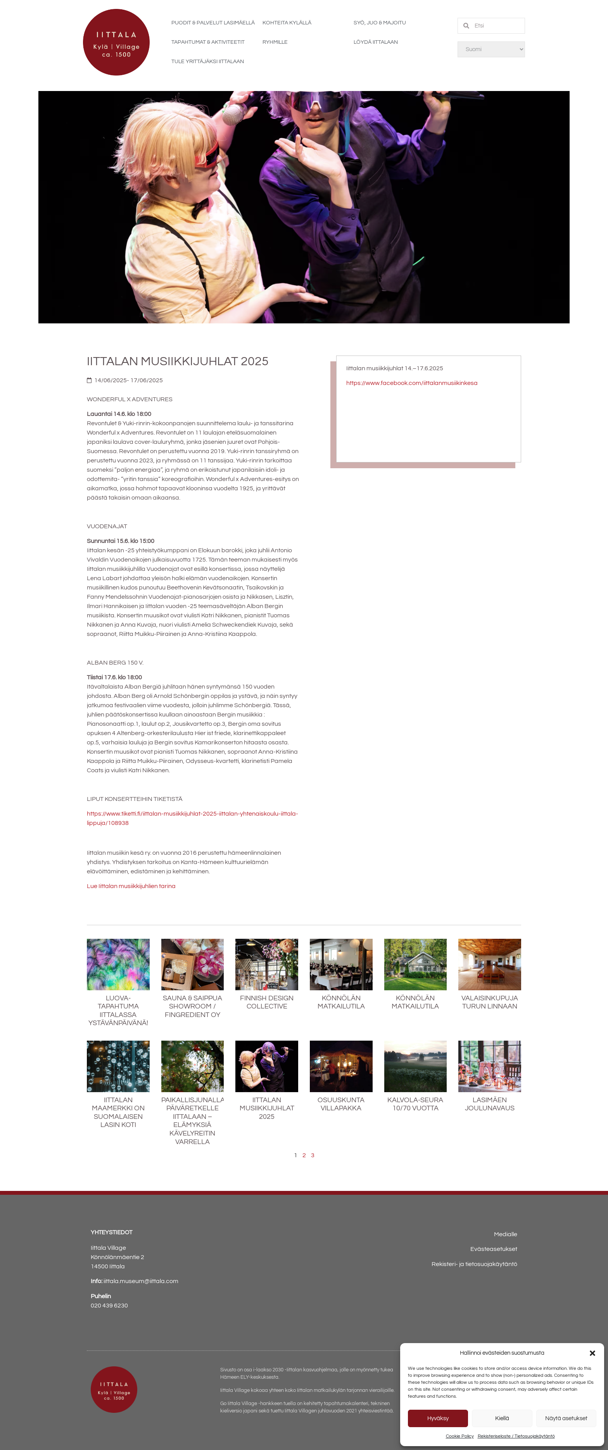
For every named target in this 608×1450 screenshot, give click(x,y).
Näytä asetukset (566, 1418)
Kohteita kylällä (287, 23)
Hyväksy (438, 1418)
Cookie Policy (460, 1436)
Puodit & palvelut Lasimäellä (213, 23)
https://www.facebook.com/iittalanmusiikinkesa (412, 383)
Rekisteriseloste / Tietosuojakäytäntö (516, 1436)
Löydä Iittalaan (376, 42)
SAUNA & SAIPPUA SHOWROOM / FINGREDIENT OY (192, 1007)
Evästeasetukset (493, 1249)
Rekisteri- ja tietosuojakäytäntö (474, 1264)
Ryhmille (275, 42)
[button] (592, 1353)
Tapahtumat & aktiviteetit (208, 42)
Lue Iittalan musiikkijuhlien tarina (131, 886)
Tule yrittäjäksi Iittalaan (207, 61)
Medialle (505, 1234)
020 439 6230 (109, 1305)
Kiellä (502, 1418)
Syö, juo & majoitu (380, 23)
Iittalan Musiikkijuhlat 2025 (267, 1108)
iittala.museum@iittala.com (141, 1281)
